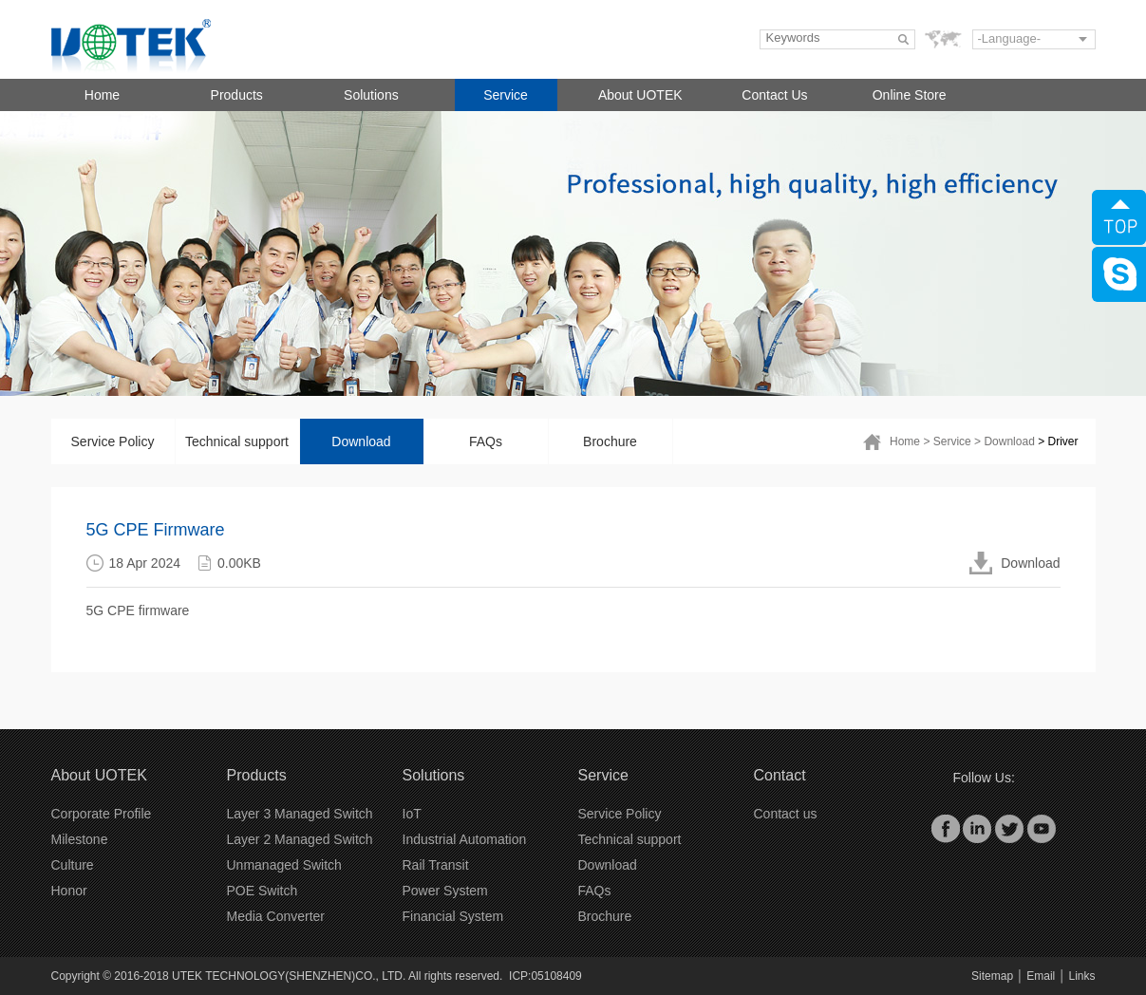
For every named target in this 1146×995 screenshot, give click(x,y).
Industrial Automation (465, 839)
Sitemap (992, 976)
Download (360, 441)
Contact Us (774, 95)
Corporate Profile (101, 813)
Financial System (453, 916)
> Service (946, 441)
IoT (412, 813)
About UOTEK (640, 95)
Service (505, 95)
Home (102, 95)
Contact (780, 775)
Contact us (785, 813)
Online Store (910, 95)
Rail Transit (436, 865)
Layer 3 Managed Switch (300, 813)
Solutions (371, 95)
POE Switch (262, 890)
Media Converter (276, 916)
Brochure (610, 441)
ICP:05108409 (545, 976)
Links (1081, 976)
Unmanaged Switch (284, 865)
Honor (69, 890)
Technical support (237, 441)
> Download (1004, 441)
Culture (72, 865)
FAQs (485, 441)
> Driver (1058, 441)
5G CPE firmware (138, 610)
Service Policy (113, 441)
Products (237, 95)
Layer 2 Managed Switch (300, 839)
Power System (445, 890)
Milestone (79, 839)
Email (1040, 976)
